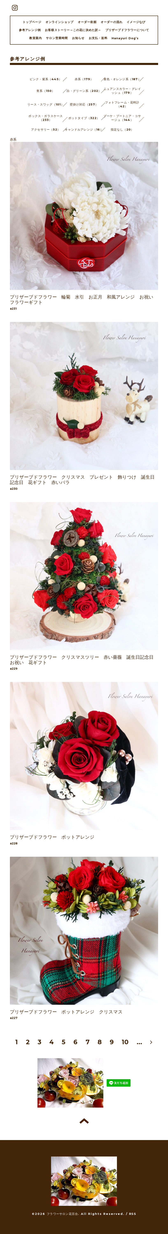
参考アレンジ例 (30, 30)
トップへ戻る (84, 1121)
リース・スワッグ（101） (45, 104)
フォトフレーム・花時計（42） (122, 104)
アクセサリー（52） (45, 129)
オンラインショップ (60, 22)
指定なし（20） (122, 129)
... (139, 1042)
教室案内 (35, 38)
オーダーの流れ (111, 22)
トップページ (32, 22)
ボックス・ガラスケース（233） (45, 118)
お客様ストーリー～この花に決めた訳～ (73, 30)
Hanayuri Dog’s (125, 38)
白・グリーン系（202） (84, 91)
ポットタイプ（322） (84, 118)
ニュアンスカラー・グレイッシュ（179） (122, 91)
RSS (132, 1214)
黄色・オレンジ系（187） (122, 79)
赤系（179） (84, 79)
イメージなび (136, 22)
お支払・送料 (98, 38)
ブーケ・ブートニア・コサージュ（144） (122, 118)
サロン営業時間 (57, 38)
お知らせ (78, 38)
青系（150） (45, 91)
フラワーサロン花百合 (62, 1214)
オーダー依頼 (87, 22)
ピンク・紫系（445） (46, 79)
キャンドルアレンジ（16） (84, 129)
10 (125, 1042)
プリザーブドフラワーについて (127, 30)
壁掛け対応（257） (84, 104)
